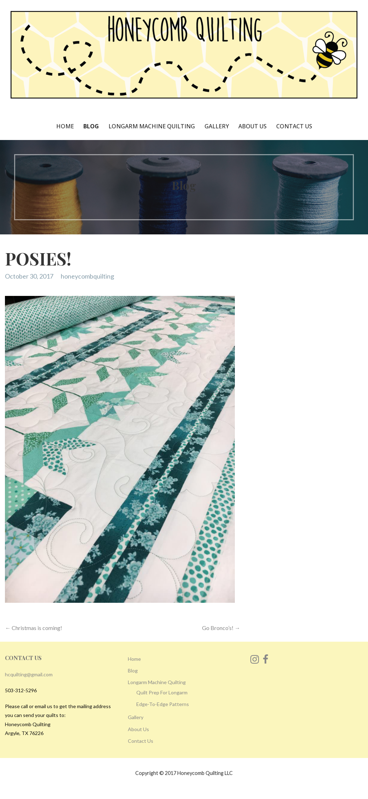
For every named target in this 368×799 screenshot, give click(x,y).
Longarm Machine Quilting (151, 126)
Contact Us (294, 126)
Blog (91, 126)
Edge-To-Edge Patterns (162, 704)
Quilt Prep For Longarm (162, 692)
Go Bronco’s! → (221, 627)
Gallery (216, 126)
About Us (252, 126)
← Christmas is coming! (33, 627)
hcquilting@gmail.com (29, 674)
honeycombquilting (87, 276)
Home (65, 126)
